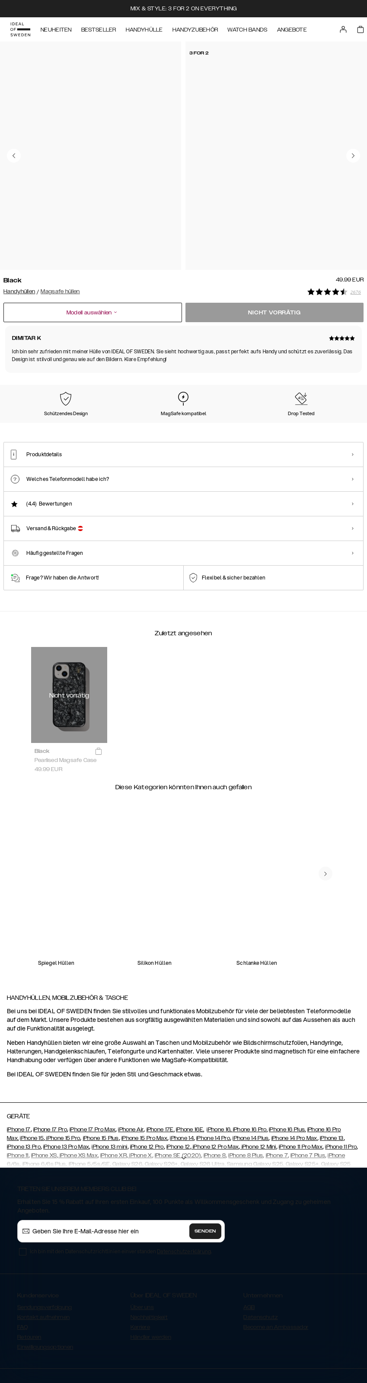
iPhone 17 (19, 1080)
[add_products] (98, 702)
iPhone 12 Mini (258, 1097)
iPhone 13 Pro (24, 1097)
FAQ (22, 1277)
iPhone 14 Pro (213, 1088)
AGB (249, 1258)
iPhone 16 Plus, (287, 1080)
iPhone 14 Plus (250, 1088)
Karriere (140, 1277)
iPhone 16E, (190, 1080)
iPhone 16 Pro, (250, 1080)
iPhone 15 (32, 1088)
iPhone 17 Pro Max (92, 1080)
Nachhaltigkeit (149, 1268)
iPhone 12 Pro (147, 1097)
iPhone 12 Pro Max (215, 1097)
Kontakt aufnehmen (43, 1268)
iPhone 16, (220, 1080)
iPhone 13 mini (109, 1097)
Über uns (142, 1258)
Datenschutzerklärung (184, 1201)
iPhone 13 (332, 1088)
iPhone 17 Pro (50, 1080)
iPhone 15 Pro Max (144, 1088)
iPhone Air (131, 1080)
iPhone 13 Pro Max (66, 1097)
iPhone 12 (178, 1097)
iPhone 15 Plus (101, 1088)
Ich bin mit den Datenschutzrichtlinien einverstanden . (121, 1201)
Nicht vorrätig (274, 310)
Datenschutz (260, 1268)
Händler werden (151, 1287)
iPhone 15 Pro (62, 1088)
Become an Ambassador (275, 1277)
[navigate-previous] (325, 824)
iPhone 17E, (161, 1080)
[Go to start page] (20, 29)
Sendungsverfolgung (44, 1258)
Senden (205, 1181)
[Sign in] (343, 29)
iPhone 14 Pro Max (294, 1088)
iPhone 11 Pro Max (300, 1097)
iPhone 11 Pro (341, 1097)
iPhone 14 (182, 1088)
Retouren (29, 1287)
